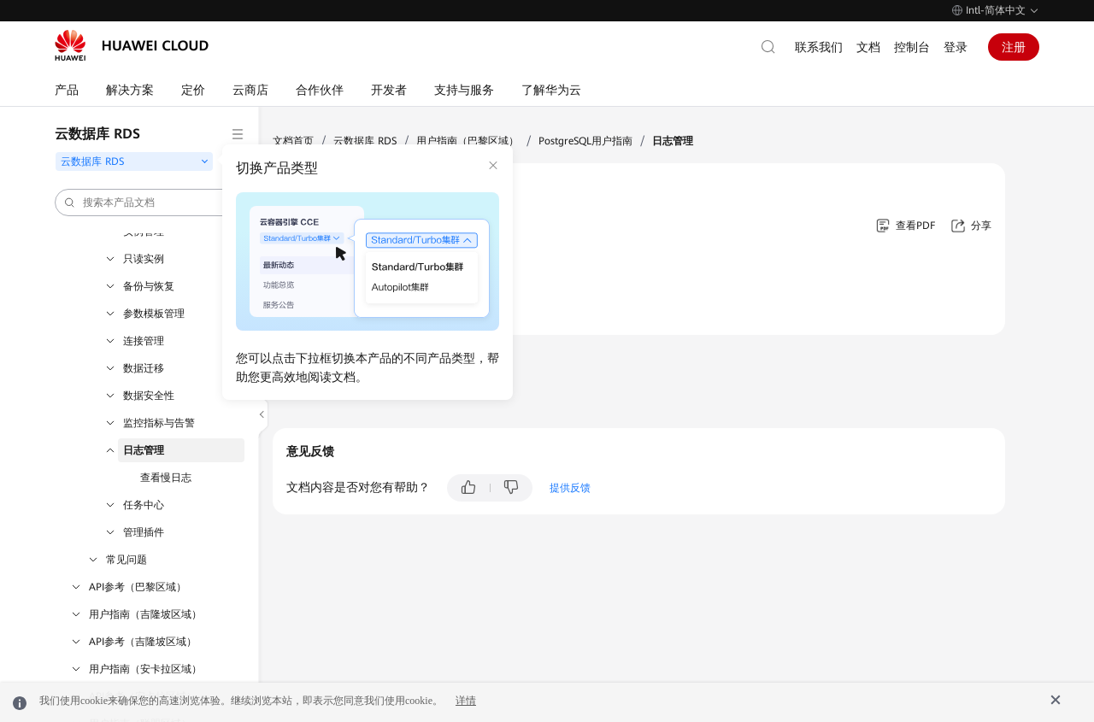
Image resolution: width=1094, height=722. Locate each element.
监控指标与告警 (159, 423)
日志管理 (143, 450)
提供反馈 (570, 488)
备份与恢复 (148, 286)
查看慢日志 (165, 478)
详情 (466, 701)
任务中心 (143, 505)
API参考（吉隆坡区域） (143, 642)
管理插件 (143, 532)
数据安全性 (148, 396)
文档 (868, 47)
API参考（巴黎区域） (137, 587)
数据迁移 (143, 368)
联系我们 (819, 47)
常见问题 (126, 560)
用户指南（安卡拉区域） (145, 669)
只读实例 (143, 259)
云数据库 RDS (365, 141)
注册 (1014, 47)
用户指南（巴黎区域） (467, 141)
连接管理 (143, 341)
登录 (956, 47)
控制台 (912, 47)
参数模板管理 (154, 314)
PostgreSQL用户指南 (585, 141)
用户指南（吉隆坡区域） (145, 614)
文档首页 (293, 141)
